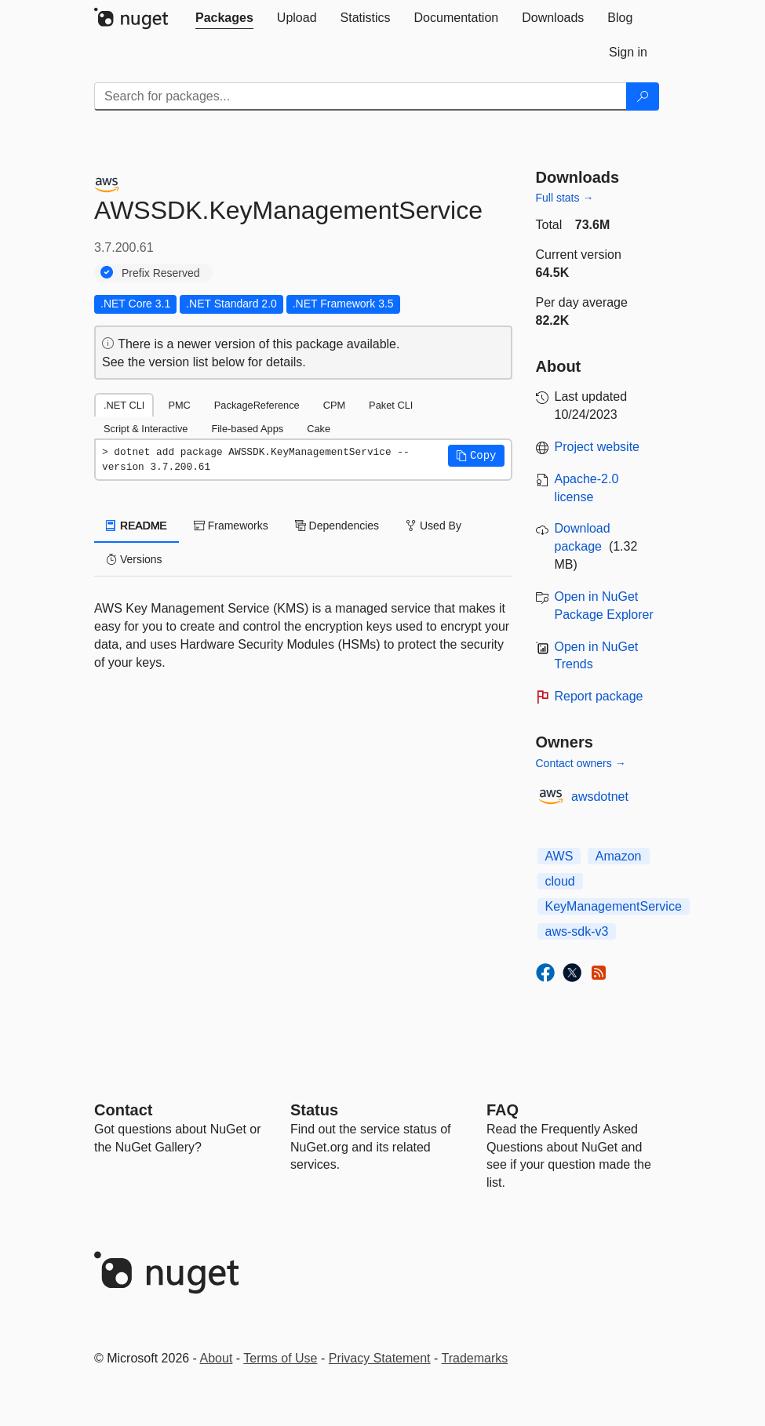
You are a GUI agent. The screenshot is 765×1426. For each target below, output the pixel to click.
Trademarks (475, 1358)
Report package (599, 696)
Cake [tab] (318, 429)
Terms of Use (280, 1358)
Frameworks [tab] (231, 525)
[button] (476, 456)
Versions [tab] (134, 559)
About (216, 1358)
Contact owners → (581, 763)
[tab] (224, 18)
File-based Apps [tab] (247, 429)
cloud (560, 881)
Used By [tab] (433, 525)
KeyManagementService (613, 906)
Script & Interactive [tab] (146, 429)
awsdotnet (599, 796)
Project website (597, 446)
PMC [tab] (179, 405)
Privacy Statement (380, 1358)
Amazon (619, 856)
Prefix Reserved (161, 273)
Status (314, 1110)
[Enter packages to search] (360, 96)
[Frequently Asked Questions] (502, 1110)
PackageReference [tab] (257, 405)
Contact (123, 1110)
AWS (559, 856)
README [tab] (136, 525)
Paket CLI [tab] (391, 405)
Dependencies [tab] (337, 525)
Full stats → (565, 197)
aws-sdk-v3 (577, 931)
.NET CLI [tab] (124, 405)
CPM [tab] (334, 405)
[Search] (642, 96)
